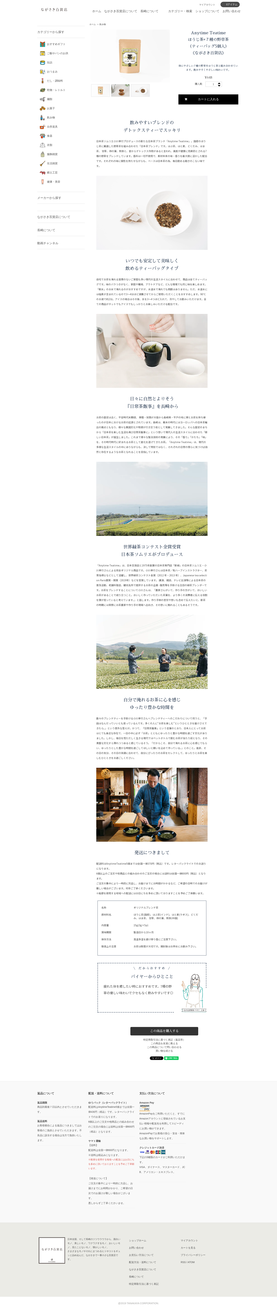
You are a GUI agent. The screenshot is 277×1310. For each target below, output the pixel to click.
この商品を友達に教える (164, 1043)
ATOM (191, 1262)
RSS (183, 1262)
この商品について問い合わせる (164, 1047)
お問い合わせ (232, 11)
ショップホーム (137, 1240)
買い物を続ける (164, 1050)
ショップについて (207, 11)
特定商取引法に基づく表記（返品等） (164, 1039)
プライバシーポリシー (193, 1255)
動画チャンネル (47, 243)
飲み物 (102, 24)
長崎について (149, 11)
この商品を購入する (164, 1031)
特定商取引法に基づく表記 (144, 1283)
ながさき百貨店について (120, 11)
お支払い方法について (141, 1255)
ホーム (96, 11)
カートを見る (188, 1247)
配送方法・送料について (142, 1262)
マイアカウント (207, 4)
